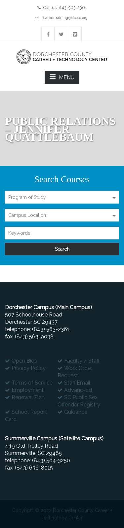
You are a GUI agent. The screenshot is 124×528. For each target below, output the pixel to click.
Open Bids (24, 361)
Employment (28, 390)
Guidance (75, 412)
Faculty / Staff (82, 361)
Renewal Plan (28, 397)
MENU (62, 77)
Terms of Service (32, 383)
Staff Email (77, 383)
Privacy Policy (29, 368)
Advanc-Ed (78, 390)
